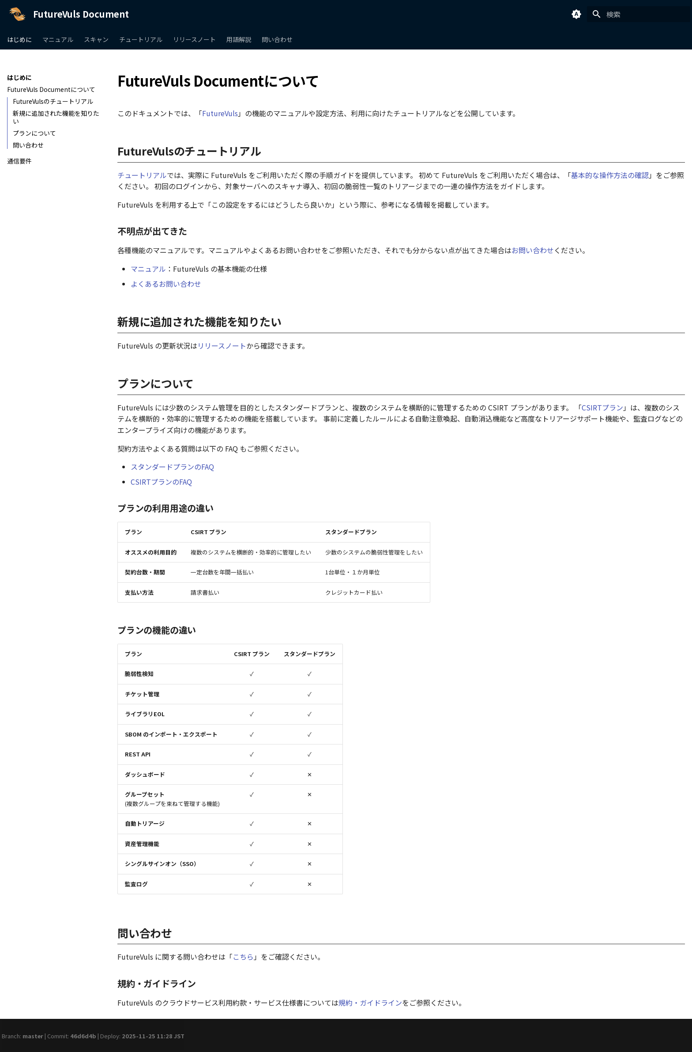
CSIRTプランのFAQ (161, 481)
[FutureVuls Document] (17, 14)
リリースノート (194, 39)
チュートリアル (140, 39)
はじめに (19, 39)
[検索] (638, 14)
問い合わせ (277, 39)
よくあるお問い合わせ (166, 283)
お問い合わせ (532, 250)
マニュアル (57, 39)
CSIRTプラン (602, 407)
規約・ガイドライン (370, 1002)
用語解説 (238, 39)
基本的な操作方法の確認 (610, 175)
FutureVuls (220, 113)
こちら (243, 956)
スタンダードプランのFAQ (172, 466)
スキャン (96, 39)
